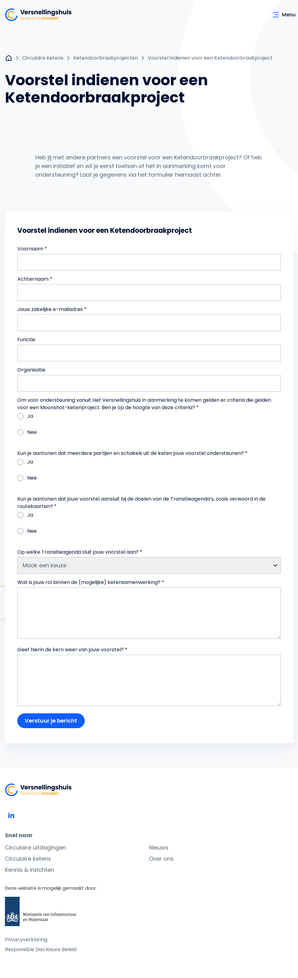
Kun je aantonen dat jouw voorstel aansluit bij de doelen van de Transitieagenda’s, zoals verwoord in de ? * (141, 502)
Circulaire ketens (28, 859)
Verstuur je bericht (51, 720)
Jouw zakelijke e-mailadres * (52, 309)
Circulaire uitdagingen (35, 847)
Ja (25, 416)
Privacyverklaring (26, 939)
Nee (27, 432)
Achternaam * (34, 279)
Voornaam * (32, 248)
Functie (26, 339)
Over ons (161, 859)
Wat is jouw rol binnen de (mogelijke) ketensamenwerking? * (90, 582)
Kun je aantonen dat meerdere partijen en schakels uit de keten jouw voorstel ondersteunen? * (132, 453)
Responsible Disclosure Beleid (40, 949)
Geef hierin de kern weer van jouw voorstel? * (72, 649)
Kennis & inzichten (29, 870)
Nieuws (158, 847)
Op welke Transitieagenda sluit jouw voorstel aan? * (79, 552)
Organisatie (31, 369)
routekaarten (33, 506)
